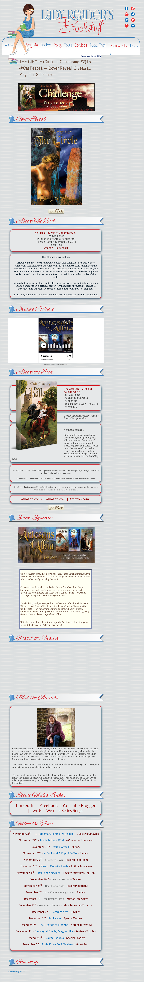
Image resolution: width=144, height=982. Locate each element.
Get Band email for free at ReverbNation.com (56, 364)
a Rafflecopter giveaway (16, 972)
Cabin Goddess (55, 938)
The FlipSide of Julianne (53, 925)
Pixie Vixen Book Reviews (57, 944)
